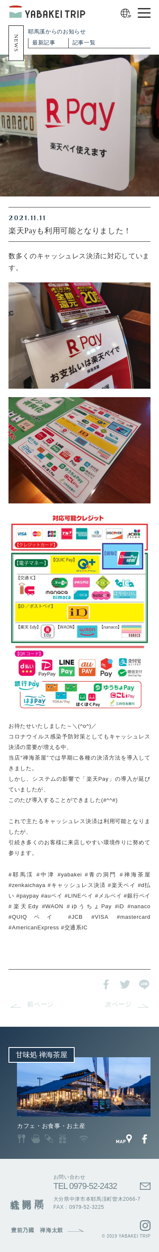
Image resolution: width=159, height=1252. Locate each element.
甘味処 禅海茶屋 (41, 1055)
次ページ (118, 1004)
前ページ (40, 1004)
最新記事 (44, 42)
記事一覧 (84, 42)
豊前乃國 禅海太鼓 (37, 1230)
